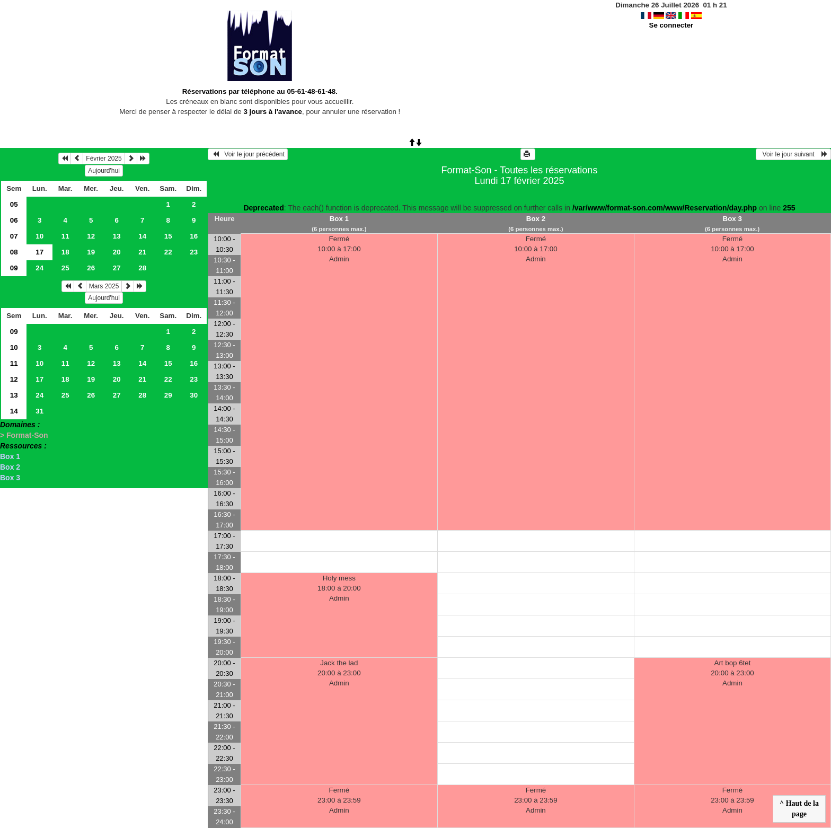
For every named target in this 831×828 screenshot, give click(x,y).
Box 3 (10, 477)
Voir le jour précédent (248, 154)
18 (65, 252)
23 (194, 252)
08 (14, 252)
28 (142, 268)
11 (65, 236)
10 (39, 236)
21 (142, 252)
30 (194, 395)
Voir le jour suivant (793, 154)
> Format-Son (24, 435)
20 (117, 252)
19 (91, 252)
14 (142, 236)
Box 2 (10, 467)
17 (39, 379)
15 (168, 236)
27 (117, 268)
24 (39, 268)
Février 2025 (103, 158)
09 (14, 268)
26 (91, 268)
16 (194, 236)
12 (91, 236)
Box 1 (10, 456)
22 (168, 252)
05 (14, 204)
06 (14, 220)
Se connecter (671, 25)
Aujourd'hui (104, 170)
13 (117, 236)
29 (168, 395)
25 (65, 268)
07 (14, 236)
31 (39, 411)
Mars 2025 (104, 286)
